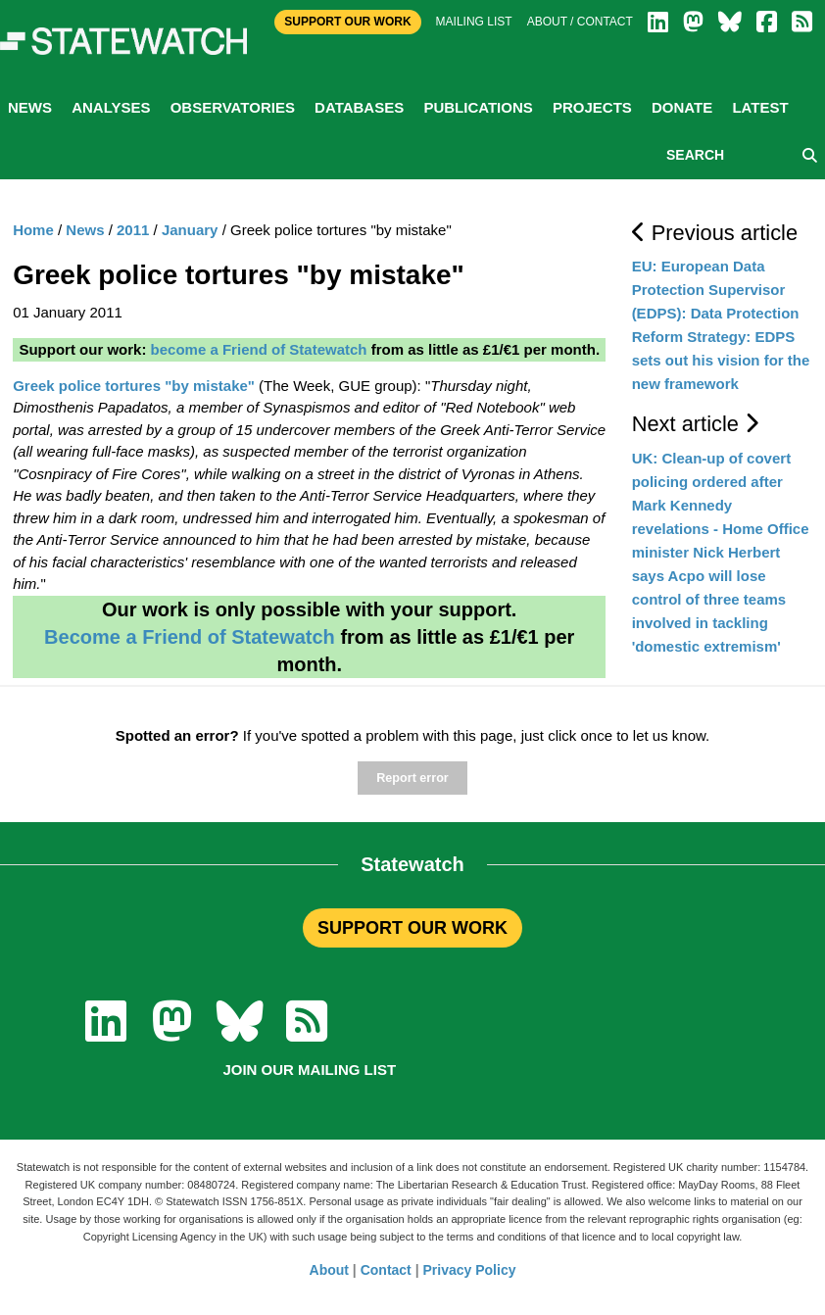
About (329, 1270)
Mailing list (474, 21)
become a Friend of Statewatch (259, 349)
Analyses (111, 107)
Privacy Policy (469, 1270)
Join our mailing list (309, 1069)
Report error (412, 778)
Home (33, 229)
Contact (386, 1270)
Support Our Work (347, 21)
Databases (359, 107)
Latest (760, 107)
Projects (592, 107)
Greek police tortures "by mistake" (134, 385)
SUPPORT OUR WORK (412, 928)
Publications (477, 107)
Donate (682, 107)
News (30, 107)
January (190, 229)
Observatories (232, 107)
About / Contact (580, 21)
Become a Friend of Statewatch (189, 637)
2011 (133, 229)
